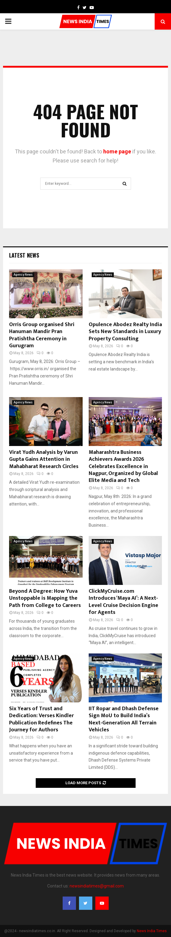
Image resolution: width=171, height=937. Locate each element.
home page (117, 151)
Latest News (24, 255)
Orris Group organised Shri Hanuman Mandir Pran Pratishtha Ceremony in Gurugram (41, 335)
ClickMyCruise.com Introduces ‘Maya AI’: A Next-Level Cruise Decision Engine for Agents (123, 602)
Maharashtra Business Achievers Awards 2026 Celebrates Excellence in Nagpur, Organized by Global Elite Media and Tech (123, 466)
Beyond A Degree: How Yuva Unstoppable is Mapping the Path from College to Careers (45, 598)
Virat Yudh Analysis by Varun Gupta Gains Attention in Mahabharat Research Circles (43, 459)
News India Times (152, 931)
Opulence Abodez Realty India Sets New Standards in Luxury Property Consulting (125, 331)
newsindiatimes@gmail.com (97, 886)
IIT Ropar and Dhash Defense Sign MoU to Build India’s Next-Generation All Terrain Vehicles (124, 719)
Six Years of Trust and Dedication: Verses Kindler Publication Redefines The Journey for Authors (41, 719)
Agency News (23, 274)
